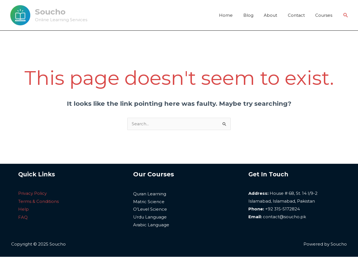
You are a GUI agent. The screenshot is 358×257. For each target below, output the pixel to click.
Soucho (50, 11)
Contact (299, 15)
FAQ (23, 217)
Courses (324, 15)
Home (235, 15)
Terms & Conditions (38, 201)
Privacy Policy (32, 193)
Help (23, 209)
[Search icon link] (345, 15)
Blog (256, 15)
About (275, 15)
